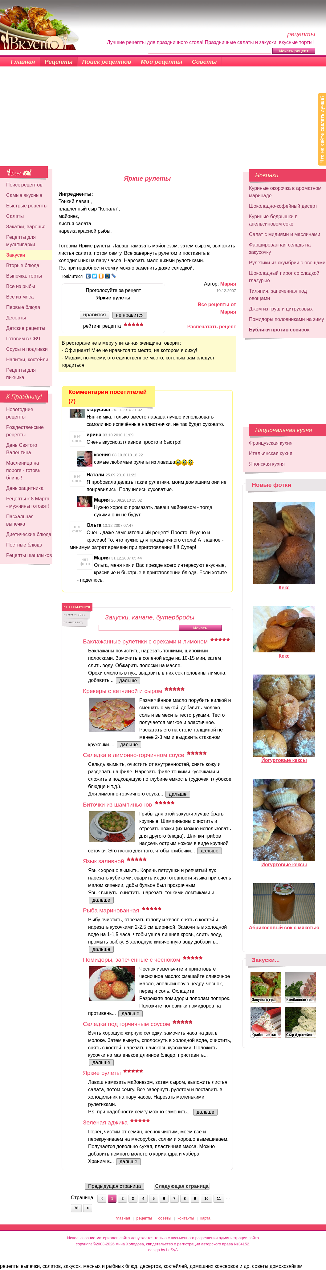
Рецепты (59, 61)
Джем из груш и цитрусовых (281, 308)
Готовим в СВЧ (23, 338)
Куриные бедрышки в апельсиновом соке (273, 220)
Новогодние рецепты (19, 413)
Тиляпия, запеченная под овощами (278, 294)
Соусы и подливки (27, 349)
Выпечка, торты (24, 275)
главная (123, 1218)
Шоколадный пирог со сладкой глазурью (284, 276)
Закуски (15, 255)
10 (206, 1198)
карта (205, 1218)
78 (76, 1208)
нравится (94, 314)
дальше (128, 680)
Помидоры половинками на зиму (286, 319)
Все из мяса (20, 296)
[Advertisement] (163, 120)
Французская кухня (270, 443)
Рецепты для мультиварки (21, 240)
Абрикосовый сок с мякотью (284, 925)
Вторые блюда (22, 265)
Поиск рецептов (107, 61)
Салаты (15, 216)
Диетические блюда (28, 534)
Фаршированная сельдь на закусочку (280, 248)
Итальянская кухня (270, 453)
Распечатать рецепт (211, 326)
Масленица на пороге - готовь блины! (23, 470)
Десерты (16, 317)
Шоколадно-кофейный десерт (283, 206)
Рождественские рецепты (25, 431)
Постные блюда (24, 544)
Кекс (284, 585)
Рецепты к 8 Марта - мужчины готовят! (28, 502)
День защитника (24, 488)
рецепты (144, 1218)
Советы (204, 61)
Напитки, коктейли (27, 359)
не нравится (130, 315)
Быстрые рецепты (26, 205)
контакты (185, 1218)
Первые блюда (23, 307)
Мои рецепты (161, 61)
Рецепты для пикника (21, 373)
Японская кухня (267, 464)
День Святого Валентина (21, 449)
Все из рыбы (20, 286)
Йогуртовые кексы (284, 757)
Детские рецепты (25, 328)
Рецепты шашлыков (29, 555)
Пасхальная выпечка (20, 520)
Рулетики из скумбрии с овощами (287, 262)
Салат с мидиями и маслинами (284, 234)
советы (164, 1218)
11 (219, 1198)
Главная (23, 61)
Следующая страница (182, 1186)
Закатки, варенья (25, 226)
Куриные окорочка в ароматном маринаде (285, 192)
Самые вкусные (24, 195)
